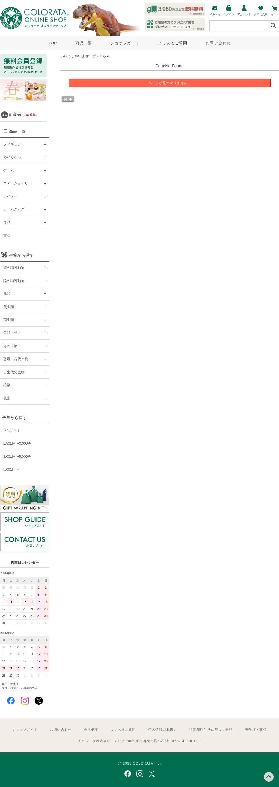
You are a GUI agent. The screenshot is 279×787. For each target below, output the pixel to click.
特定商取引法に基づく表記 (211, 730)
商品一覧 (83, 43)
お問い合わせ (218, 43)
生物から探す (21, 255)
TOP (52, 43)
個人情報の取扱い (162, 730)
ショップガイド (125, 43)
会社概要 (91, 730)
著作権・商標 (256, 730)
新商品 (24, 114)
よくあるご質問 (172, 43)
